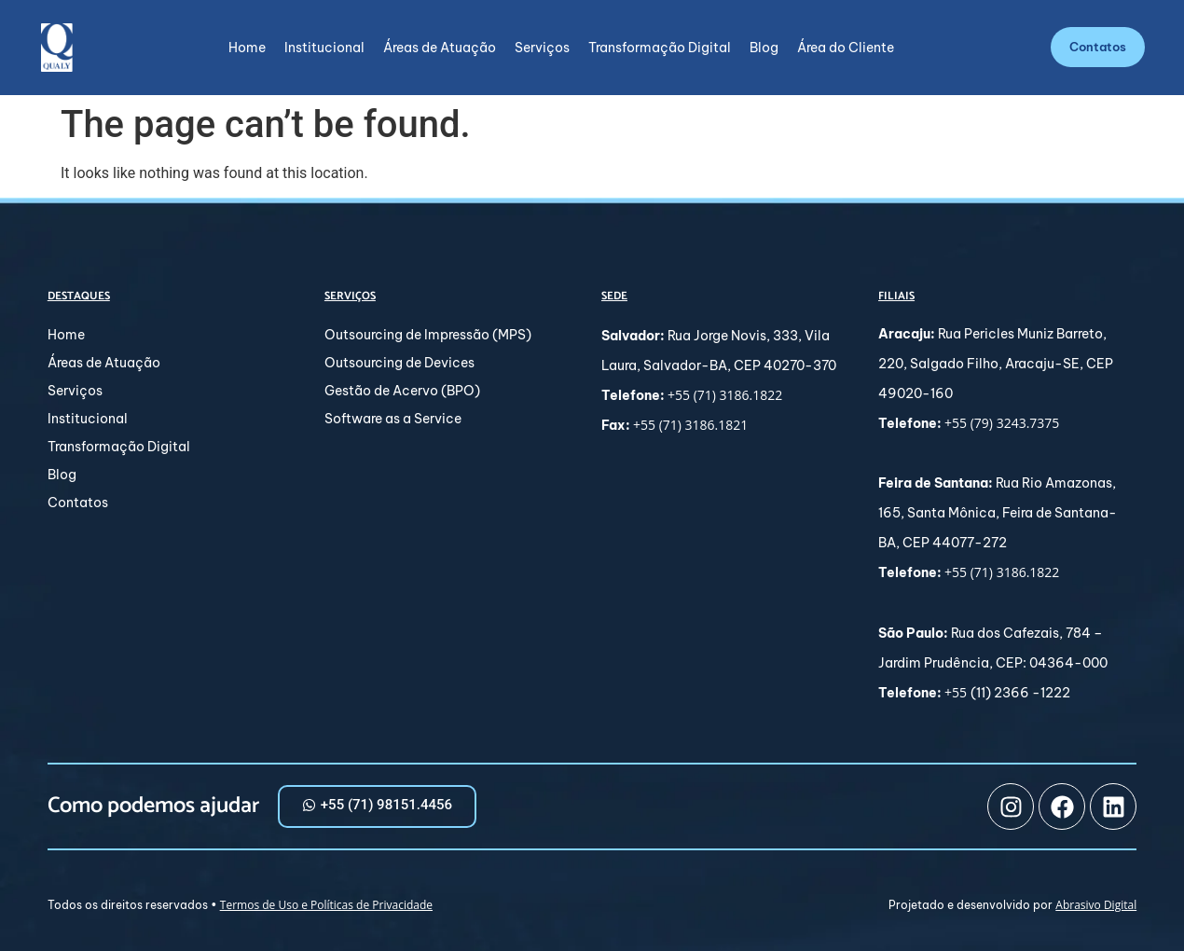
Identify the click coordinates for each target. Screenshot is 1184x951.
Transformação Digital (659, 47)
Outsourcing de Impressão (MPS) (427, 334)
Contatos (78, 502)
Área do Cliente (845, 47)
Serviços (542, 47)
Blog (764, 47)
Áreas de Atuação (439, 47)
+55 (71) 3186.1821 (690, 425)
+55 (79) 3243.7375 (1001, 423)
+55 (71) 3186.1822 (725, 395)
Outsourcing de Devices (399, 362)
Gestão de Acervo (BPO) (402, 390)
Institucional (324, 47)
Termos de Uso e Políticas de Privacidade (326, 905)
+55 (957, 692)
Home (247, 47)
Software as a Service (392, 418)
